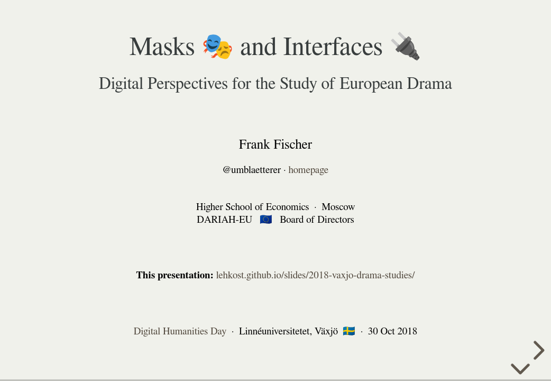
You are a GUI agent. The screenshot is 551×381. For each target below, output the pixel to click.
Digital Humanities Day (180, 331)
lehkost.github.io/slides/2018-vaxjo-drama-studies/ (315, 275)
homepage (309, 170)
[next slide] (537, 350)
